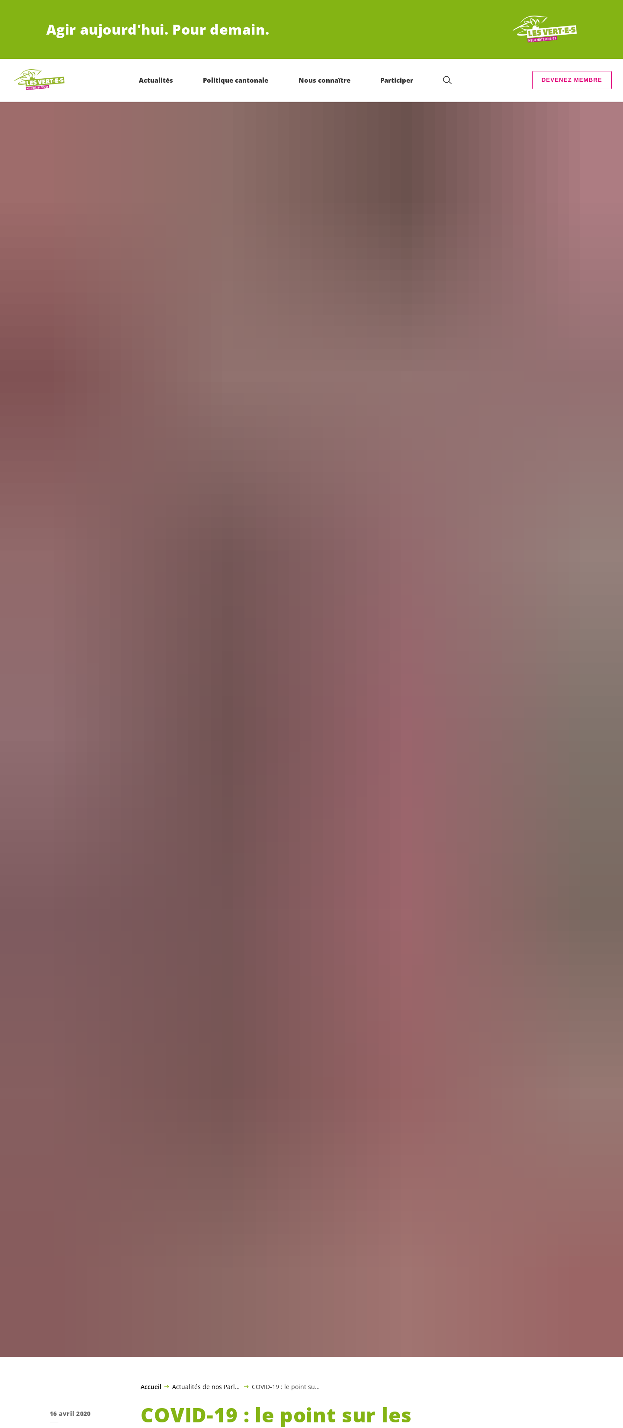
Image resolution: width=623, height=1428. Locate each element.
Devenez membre (572, 80)
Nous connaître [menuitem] (324, 80)
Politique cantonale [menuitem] (235, 80)
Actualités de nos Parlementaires (206, 1386)
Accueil (151, 1387)
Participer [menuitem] (396, 80)
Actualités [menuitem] (156, 80)
